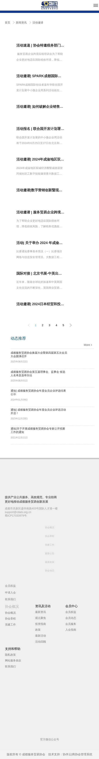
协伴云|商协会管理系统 (77, 754)
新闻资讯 (21, 22)
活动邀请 (37, 22)
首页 (8, 22)
